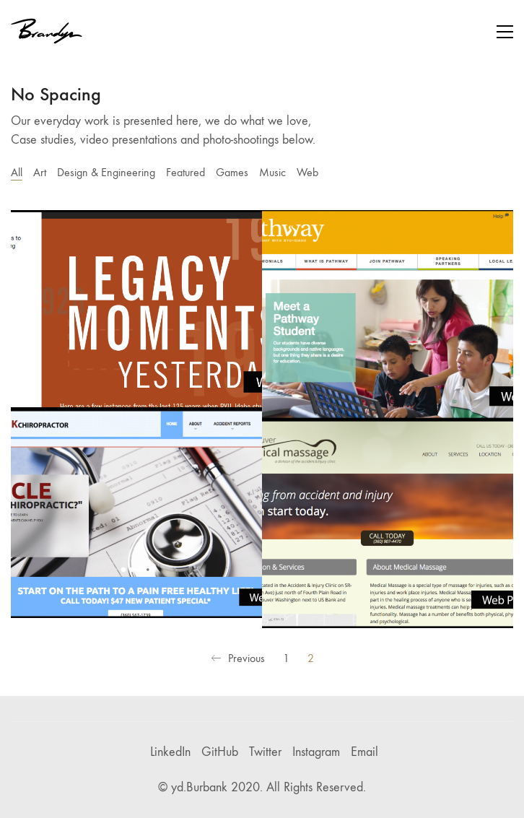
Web (307, 172)
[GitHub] (219, 752)
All (16, 172)
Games (232, 172)
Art (39, 172)
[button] (505, 32)
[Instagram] (316, 752)
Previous (238, 658)
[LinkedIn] (170, 752)
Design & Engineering (106, 172)
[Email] (364, 752)
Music (272, 172)
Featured (185, 172)
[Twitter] (265, 752)
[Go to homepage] (47, 31)
